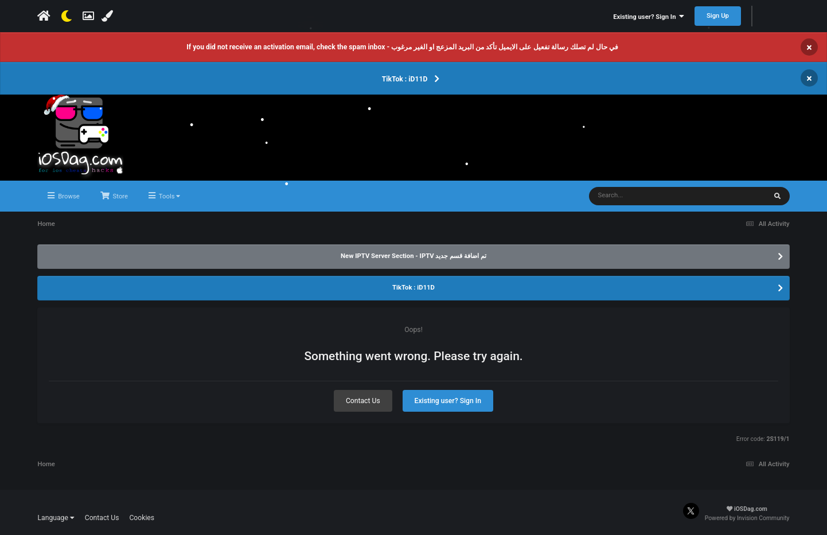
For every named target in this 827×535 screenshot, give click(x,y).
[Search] (658, 196)
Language (55, 518)
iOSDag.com (747, 509)
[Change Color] (108, 16)
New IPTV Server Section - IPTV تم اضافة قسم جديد (413, 256)
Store (119, 196)
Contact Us (363, 401)
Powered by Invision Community (747, 518)
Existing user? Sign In (648, 17)
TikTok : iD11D (405, 79)
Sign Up (718, 15)
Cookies (141, 518)
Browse (67, 196)
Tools (168, 196)
